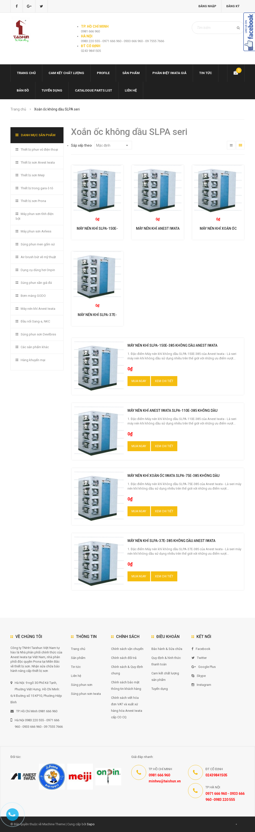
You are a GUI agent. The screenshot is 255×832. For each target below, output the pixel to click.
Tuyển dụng (52, 90)
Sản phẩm (78, 658)
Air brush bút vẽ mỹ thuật (38, 257)
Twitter (199, 658)
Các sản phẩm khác (35, 347)
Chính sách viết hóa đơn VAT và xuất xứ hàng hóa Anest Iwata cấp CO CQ (126, 707)
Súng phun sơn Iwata (86, 694)
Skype (198, 676)
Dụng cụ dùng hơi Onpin (38, 270)
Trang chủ (78, 649)
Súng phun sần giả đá (36, 283)
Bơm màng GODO (33, 296)
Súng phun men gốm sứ (38, 244)
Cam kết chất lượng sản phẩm (165, 676)
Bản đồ (23, 90)
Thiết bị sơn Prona (33, 201)
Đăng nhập (207, 6)
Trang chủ (26, 73)
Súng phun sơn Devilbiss (38, 334)
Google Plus (203, 667)
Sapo (91, 824)
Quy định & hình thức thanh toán (166, 661)
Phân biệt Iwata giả (169, 73)
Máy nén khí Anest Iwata (38, 309)
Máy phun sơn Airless (36, 231)
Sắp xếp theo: (81, 145)
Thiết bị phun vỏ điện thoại (39, 149)
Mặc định (112, 145)
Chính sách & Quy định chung (127, 670)
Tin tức (205, 73)
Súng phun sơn (81, 685)
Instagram (201, 685)
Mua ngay (138, 381)
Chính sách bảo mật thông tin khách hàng (126, 685)
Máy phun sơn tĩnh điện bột (35, 216)
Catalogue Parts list (93, 90)
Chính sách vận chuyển (127, 649)
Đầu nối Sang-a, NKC (35, 321)
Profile (103, 73)
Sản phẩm (131, 73)
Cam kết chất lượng (66, 73)
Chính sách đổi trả (123, 658)
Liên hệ (131, 90)
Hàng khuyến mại (33, 360)
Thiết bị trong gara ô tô (37, 188)
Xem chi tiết (164, 381)
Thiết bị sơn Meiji (33, 175)
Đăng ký (232, 6)
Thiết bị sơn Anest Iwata (38, 162)
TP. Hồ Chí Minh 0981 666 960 (33, 711)
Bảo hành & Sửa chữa (166, 649)
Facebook (200, 649)
